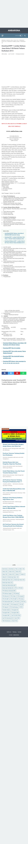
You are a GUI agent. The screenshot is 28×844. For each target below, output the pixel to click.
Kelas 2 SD (4, 571)
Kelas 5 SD (4, 574)
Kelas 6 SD (11, 574)
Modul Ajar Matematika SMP (9, 585)
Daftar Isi (9, 632)
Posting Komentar (20, 54)
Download (11, 568)
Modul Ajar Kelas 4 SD (19, 579)
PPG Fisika (13, 596)
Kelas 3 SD (11, 571)
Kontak (19, 632)
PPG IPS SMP (13, 599)
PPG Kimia (21, 599)
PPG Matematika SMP (7, 601)
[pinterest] (17, 373)
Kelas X (17, 574)
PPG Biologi (16, 593)
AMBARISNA (14, 30)
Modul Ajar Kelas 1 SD (13, 577)
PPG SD (21, 604)
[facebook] (5, 373)
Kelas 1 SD (21, 568)
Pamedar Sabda (6, 609)
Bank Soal (4, 568)
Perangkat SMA (6, 612)
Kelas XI (23, 574)
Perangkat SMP (6, 615)
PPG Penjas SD (14, 604)
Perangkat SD (15, 609)
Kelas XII (4, 577)
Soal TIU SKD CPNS (15, 615)
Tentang (14, 632)
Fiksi (16, 568)
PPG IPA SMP (5, 599)
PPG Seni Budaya (14, 607)
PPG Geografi (20, 596)
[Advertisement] (14, 14)
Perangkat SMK (15, 612)
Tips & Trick (14, 620)
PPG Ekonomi (5, 596)
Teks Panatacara (6, 620)
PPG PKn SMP (5, 604)
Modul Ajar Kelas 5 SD (7, 582)
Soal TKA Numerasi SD (7, 618)
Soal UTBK (17, 618)
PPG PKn (23, 601)
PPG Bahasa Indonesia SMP (8, 590)
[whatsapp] (23, 373)
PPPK (21, 607)
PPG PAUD (16, 601)
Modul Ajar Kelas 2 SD (7, 579)
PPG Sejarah (5, 607)
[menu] (3, 35)
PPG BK (20, 588)
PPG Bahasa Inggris (7, 593)
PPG (16, 588)
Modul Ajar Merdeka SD (7, 588)
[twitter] (11, 373)
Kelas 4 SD (18, 571)
